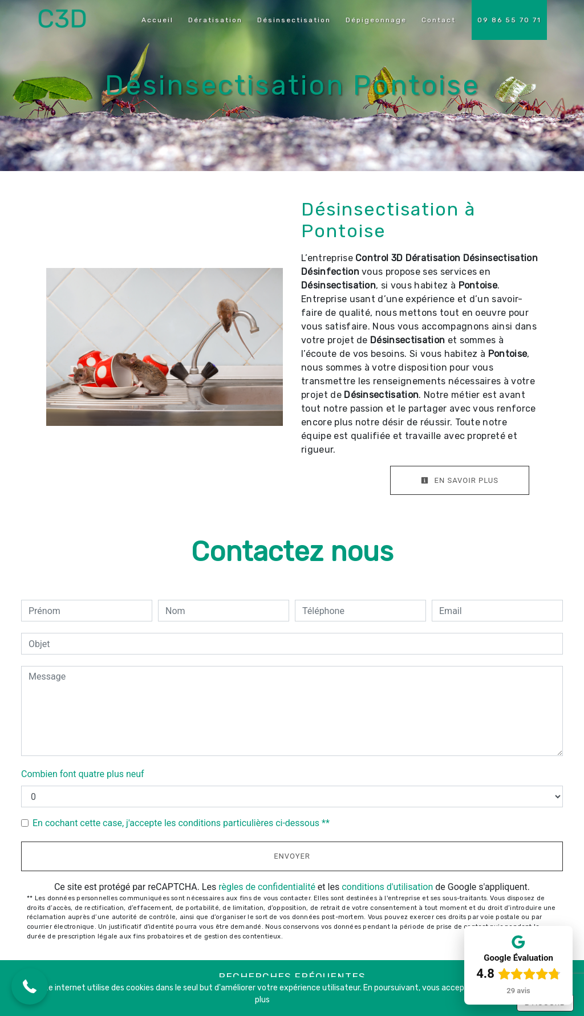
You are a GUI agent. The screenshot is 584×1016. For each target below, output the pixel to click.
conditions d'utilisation (387, 886)
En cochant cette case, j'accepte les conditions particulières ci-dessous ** (181, 823)
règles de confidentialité (266, 886)
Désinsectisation (294, 20)
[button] (29, 986)
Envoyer (292, 856)
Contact (438, 20)
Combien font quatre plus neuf (82, 774)
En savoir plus (459, 480)
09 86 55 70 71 (509, 20)
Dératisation (215, 20)
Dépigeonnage (376, 20)
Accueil (157, 20)
